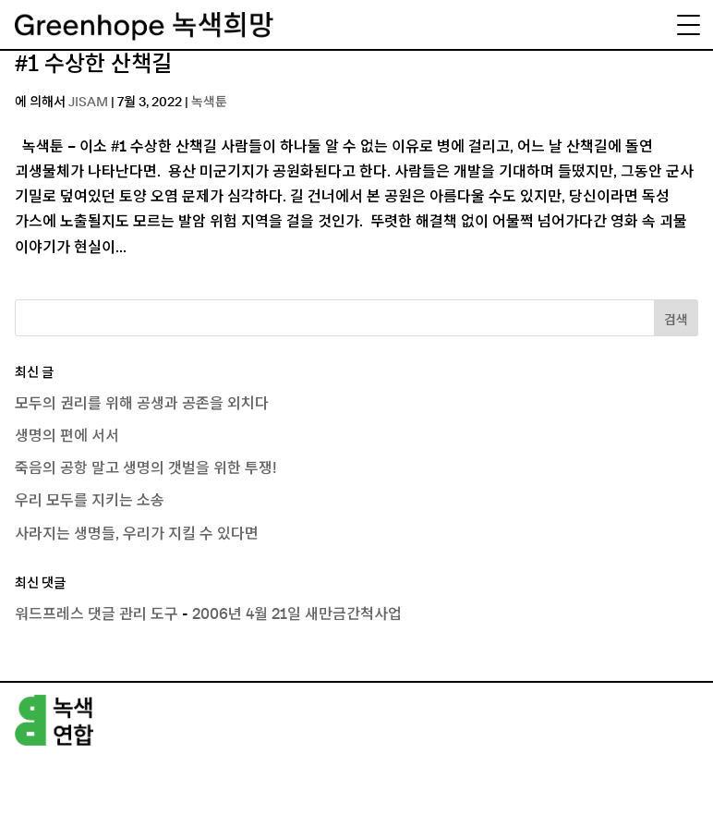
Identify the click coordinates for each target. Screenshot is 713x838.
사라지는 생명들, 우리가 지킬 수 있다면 (137, 534)
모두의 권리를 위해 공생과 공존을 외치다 (142, 403)
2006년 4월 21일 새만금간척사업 (297, 614)
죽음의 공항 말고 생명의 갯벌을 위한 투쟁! (146, 468)
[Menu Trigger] (688, 25)
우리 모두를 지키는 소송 (89, 500)
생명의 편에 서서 (67, 436)
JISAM (88, 102)
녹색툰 (209, 102)
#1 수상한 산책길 (93, 65)
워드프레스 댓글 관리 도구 (96, 614)
